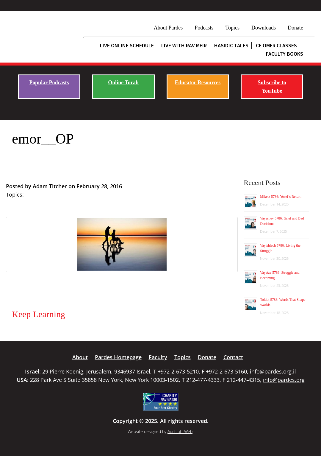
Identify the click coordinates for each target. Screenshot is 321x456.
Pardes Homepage (118, 357)
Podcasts (204, 28)
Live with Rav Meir (184, 45)
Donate (295, 28)
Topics (232, 28)
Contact (233, 357)
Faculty (158, 357)
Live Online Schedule (127, 45)
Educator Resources (197, 82)
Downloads (263, 28)
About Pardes (168, 28)
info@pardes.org (284, 379)
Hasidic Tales (231, 45)
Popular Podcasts (49, 82)
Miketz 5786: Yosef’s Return (280, 196)
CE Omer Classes (276, 45)
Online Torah (123, 82)
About (80, 357)
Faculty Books (284, 53)
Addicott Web (179, 431)
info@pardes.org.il (273, 371)
